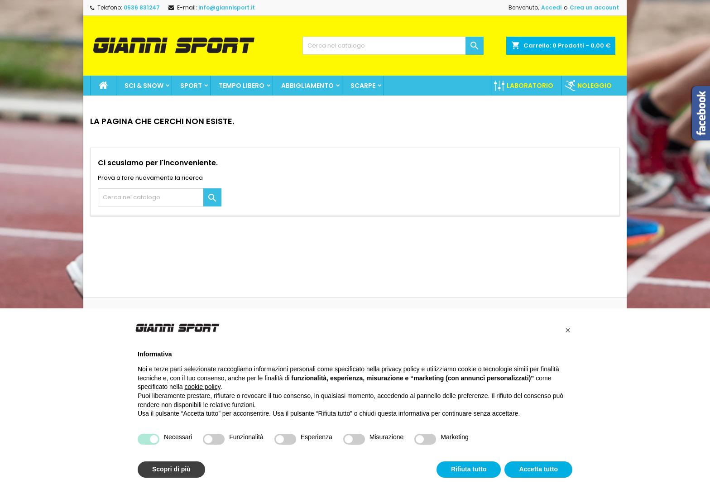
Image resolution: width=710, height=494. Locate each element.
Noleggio (594, 85)
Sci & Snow (144, 85)
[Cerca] (393, 46)
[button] (568, 330)
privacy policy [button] (401, 369)
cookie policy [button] (203, 386)
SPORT (191, 85)
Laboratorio (530, 85)
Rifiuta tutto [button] (469, 469)
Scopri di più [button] (171, 469)
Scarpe (362, 85)
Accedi (551, 7)
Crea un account (594, 7)
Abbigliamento (307, 85)
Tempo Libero (241, 85)
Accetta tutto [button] (538, 469)
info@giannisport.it (226, 7)
